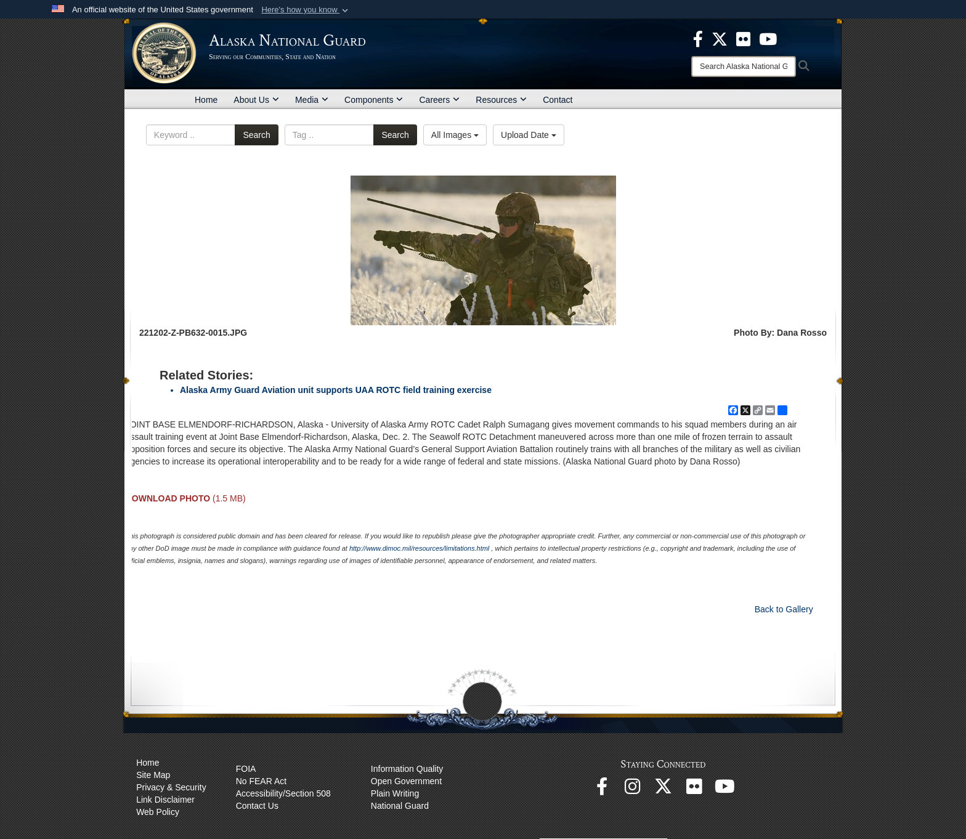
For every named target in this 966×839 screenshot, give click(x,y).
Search (256, 135)
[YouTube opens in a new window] (725, 790)
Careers (439, 100)
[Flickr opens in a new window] (694, 790)
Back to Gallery (784, 609)
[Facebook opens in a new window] (601, 790)
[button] (306, 10)
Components (373, 100)
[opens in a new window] (698, 38)
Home (206, 100)
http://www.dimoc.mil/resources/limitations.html (419, 548)
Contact (557, 100)
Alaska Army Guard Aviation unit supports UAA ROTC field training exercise (336, 390)
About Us (256, 100)
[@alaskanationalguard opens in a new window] (632, 790)
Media (311, 100)
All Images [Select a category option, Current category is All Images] (455, 135)
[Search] (743, 66)
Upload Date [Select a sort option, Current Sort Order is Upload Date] (528, 135)
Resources (501, 100)
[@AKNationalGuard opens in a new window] (663, 790)
